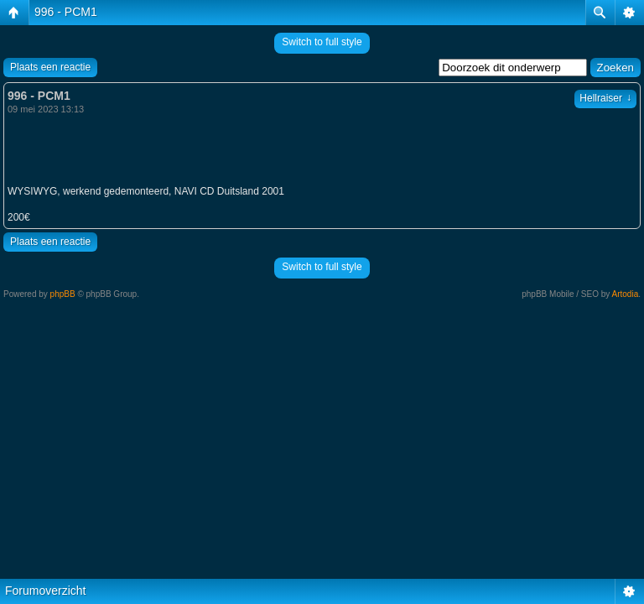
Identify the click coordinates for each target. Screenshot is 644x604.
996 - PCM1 (65, 11)
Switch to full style (321, 42)
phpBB (62, 294)
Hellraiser (605, 98)
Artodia (625, 294)
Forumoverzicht (45, 590)
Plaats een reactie (50, 67)
